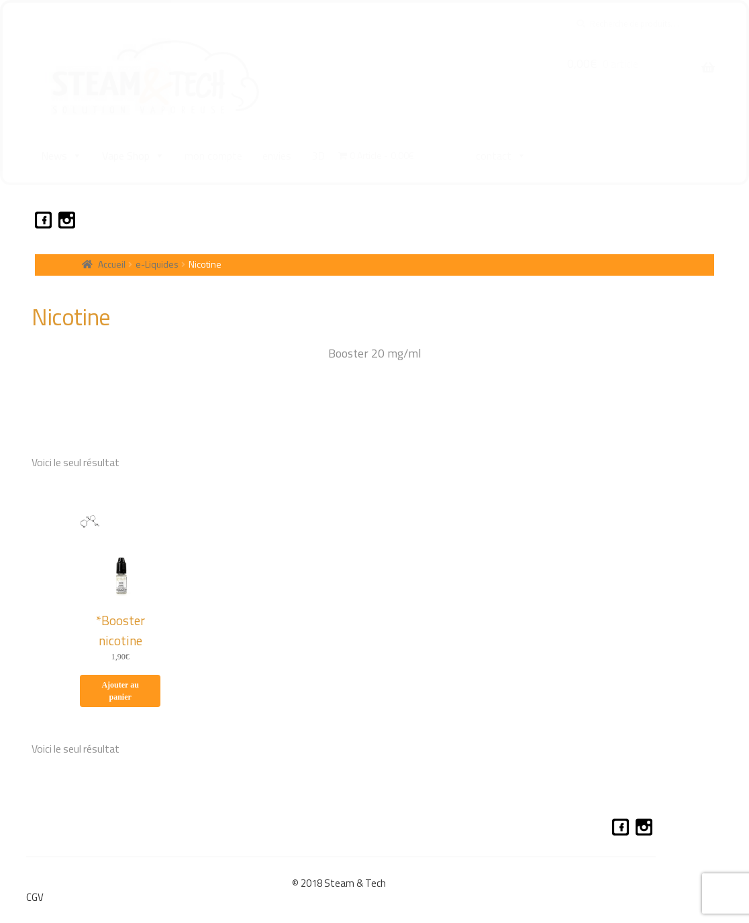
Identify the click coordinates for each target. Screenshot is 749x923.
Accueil (112, 263)
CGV (35, 896)
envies (276, 156)
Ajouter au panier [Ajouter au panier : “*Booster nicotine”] (119, 689)
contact (501, 155)
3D (318, 156)
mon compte (213, 156)
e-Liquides (157, 263)
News (61, 155)
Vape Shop (133, 155)
